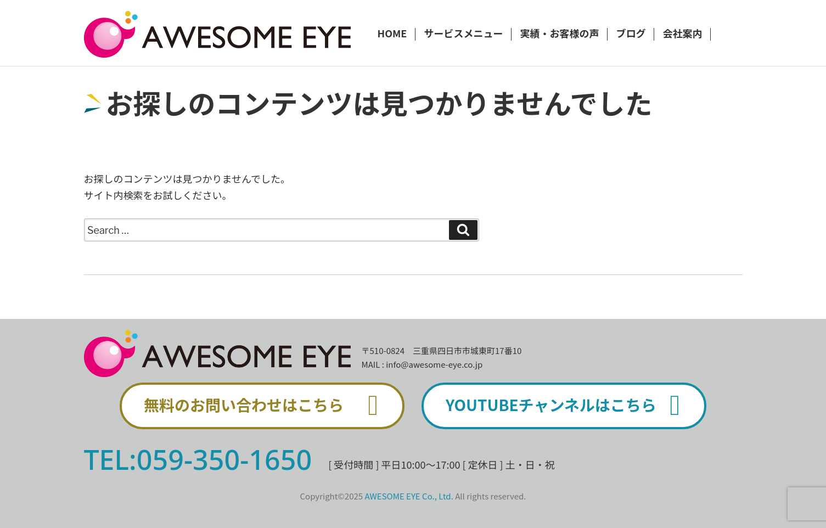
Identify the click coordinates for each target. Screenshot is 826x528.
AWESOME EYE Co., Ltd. (409, 496)
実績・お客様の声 (559, 34)
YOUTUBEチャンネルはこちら (569, 405)
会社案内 (682, 34)
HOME (392, 34)
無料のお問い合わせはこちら (267, 405)
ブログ (630, 34)
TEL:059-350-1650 (198, 459)
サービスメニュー (463, 34)
